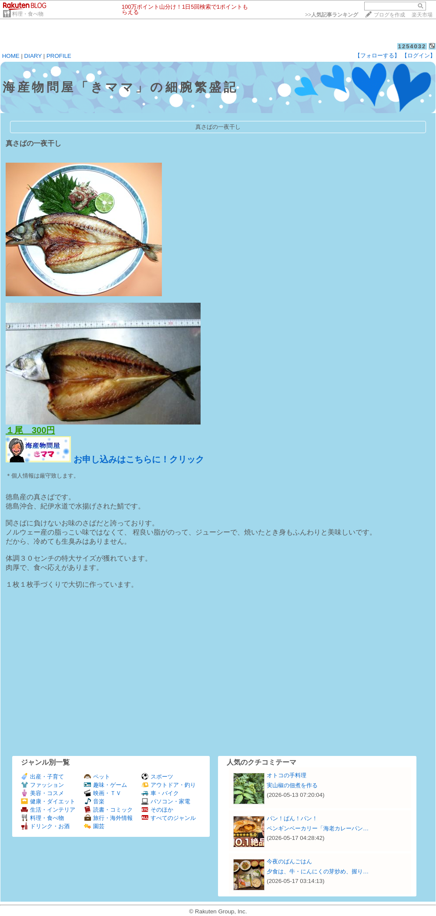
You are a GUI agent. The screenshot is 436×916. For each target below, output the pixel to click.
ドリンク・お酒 (45, 826)
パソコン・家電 (165, 801)
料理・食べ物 (28, 14)
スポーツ (157, 776)
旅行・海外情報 (108, 818)
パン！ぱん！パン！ (292, 818)
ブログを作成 (389, 15)
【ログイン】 (419, 55)
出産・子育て (42, 776)
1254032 (412, 46)
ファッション (42, 785)
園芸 (94, 826)
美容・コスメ (42, 793)
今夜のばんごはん (289, 861)
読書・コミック (108, 809)
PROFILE (59, 56)
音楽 (94, 801)
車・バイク (160, 793)
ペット (97, 776)
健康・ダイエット (48, 801)
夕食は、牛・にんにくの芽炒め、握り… (318, 871)
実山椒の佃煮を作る (292, 785)
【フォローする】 (377, 55)
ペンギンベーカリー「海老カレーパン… (318, 828)
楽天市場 (422, 15)
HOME (11, 56)
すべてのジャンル (168, 818)
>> (331, 15)
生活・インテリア (48, 809)
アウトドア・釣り (168, 785)
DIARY (33, 56)
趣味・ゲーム (105, 785)
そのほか (157, 809)
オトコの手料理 (286, 775)
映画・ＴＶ (102, 793)
